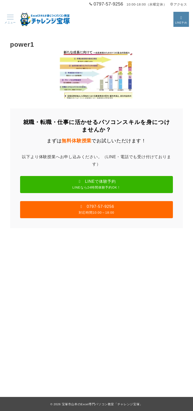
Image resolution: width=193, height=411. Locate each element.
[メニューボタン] (10, 19)
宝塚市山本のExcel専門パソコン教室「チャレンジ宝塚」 (102, 404)
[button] (96, 184)
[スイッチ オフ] (181, 19)
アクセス (178, 4)
